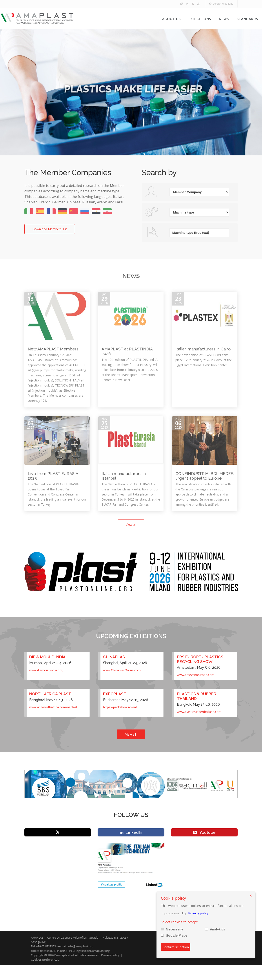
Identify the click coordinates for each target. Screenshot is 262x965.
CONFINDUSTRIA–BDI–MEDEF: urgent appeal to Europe (204, 476)
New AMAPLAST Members (53, 349)
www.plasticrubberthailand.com (199, 712)
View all (131, 524)
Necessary (174, 929)
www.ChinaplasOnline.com (122, 670)
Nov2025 (104, 422)
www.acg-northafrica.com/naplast (53, 707)
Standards (247, 19)
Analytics (217, 929)
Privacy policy (198, 913)
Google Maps (176, 935)
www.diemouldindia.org (45, 670)
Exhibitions (200, 19)
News (224, 19)
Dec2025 (178, 298)
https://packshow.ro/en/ (120, 707)
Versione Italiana (221, 4)
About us (171, 19)
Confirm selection (175, 947)
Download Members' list (49, 229)
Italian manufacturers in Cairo (203, 349)
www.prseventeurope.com (195, 675)
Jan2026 (104, 298)
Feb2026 (30, 298)
